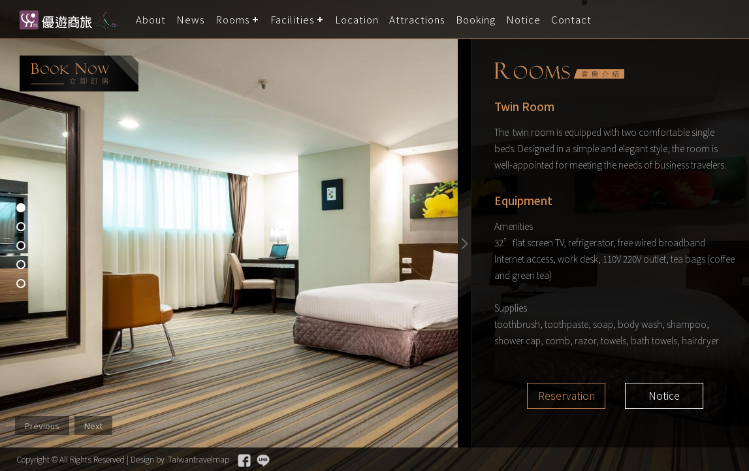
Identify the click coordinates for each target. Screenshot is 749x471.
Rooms (232, 19)
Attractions (417, 19)
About (151, 19)
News (190, 19)
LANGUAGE (731, 19)
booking (79, 73)
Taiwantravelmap (198, 458)
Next (93, 425)
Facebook (244, 460)
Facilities (292, 19)
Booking (476, 19)
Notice (523, 19)
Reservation (566, 396)
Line (263, 460)
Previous (42, 425)
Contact (571, 19)
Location (357, 19)
